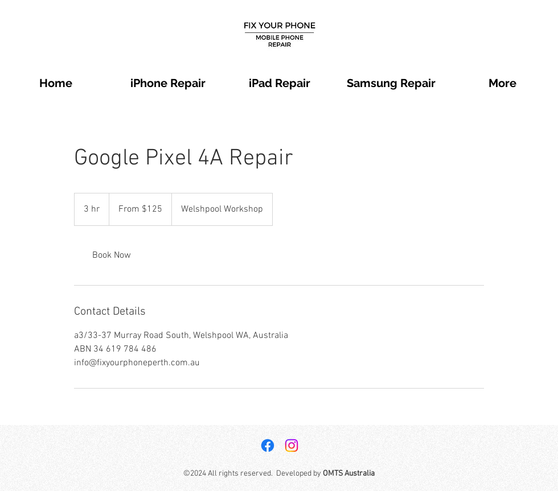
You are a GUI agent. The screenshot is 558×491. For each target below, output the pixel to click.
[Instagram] (291, 445)
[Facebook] (267, 445)
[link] (111, 255)
